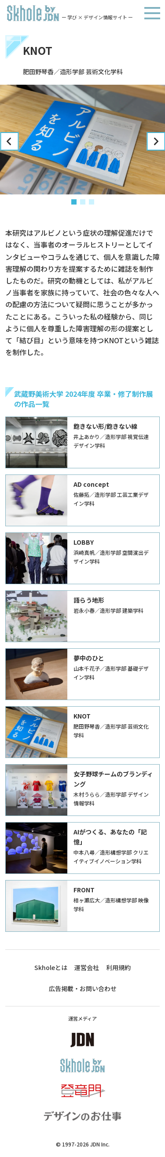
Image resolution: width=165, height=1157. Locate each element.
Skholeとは (50, 967)
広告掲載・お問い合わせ (83, 988)
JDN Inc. (100, 1144)
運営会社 (86, 967)
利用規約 (118, 967)
